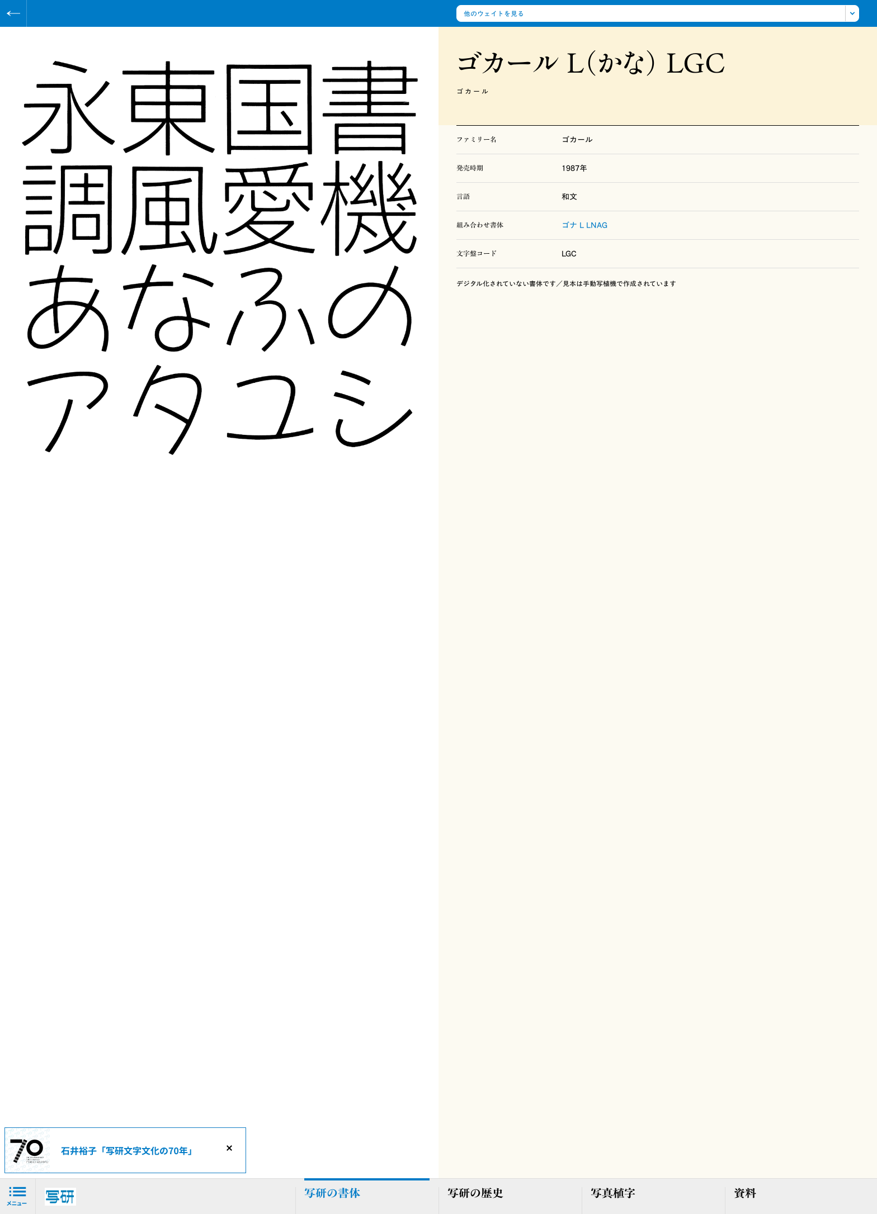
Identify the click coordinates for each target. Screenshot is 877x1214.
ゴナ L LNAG (584, 225)
